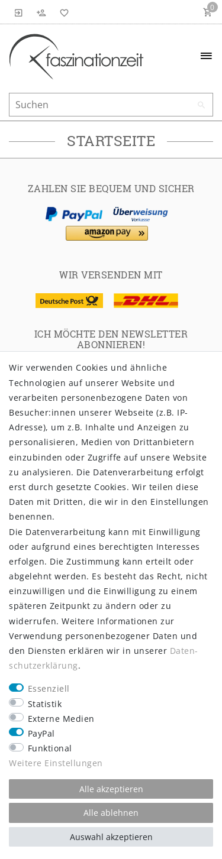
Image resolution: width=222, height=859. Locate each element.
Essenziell (49, 688)
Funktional (50, 748)
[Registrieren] (41, 12)
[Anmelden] (19, 12)
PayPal (41, 733)
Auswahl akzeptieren (111, 836)
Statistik (45, 703)
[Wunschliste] (62, 12)
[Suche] (201, 105)
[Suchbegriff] (111, 104)
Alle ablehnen (111, 812)
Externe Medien (61, 718)
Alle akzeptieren (111, 789)
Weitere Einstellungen (56, 763)
